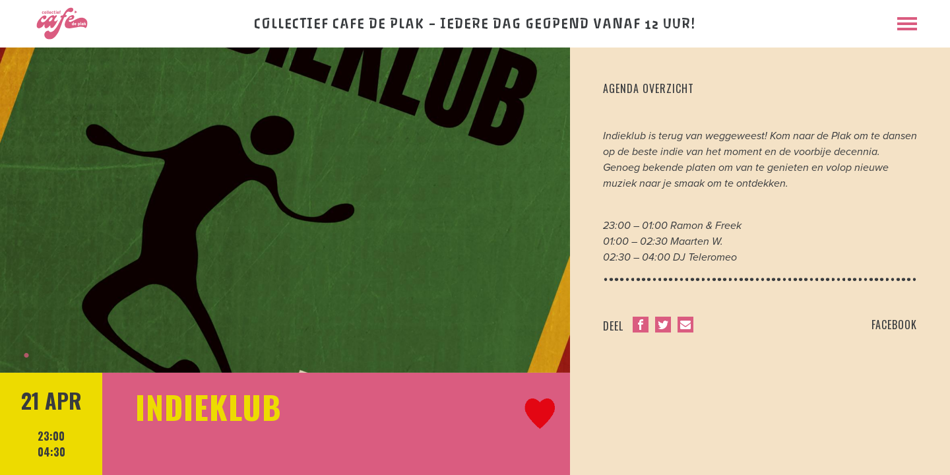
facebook (894, 324)
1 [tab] (26, 355)
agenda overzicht (648, 88)
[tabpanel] (285, 210)
